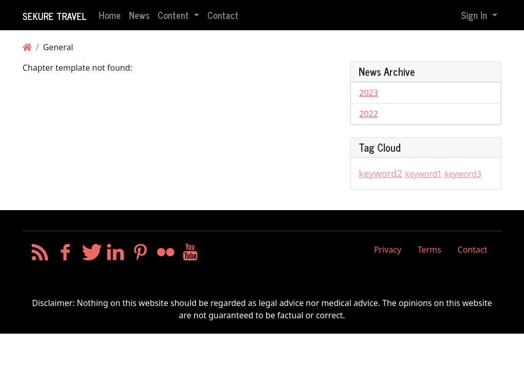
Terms (429, 249)
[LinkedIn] (115, 254)
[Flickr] (165, 254)
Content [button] (174, 15)
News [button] (139, 15)
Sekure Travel (54, 16)
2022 (368, 113)
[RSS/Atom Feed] (40, 254)
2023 (368, 92)
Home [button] (110, 15)
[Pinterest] (140, 254)
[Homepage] (27, 47)
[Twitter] (90, 254)
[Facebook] (65, 254)
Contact (472, 249)
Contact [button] (222, 15)
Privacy (387, 249)
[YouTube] (190, 254)
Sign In (475, 15)
